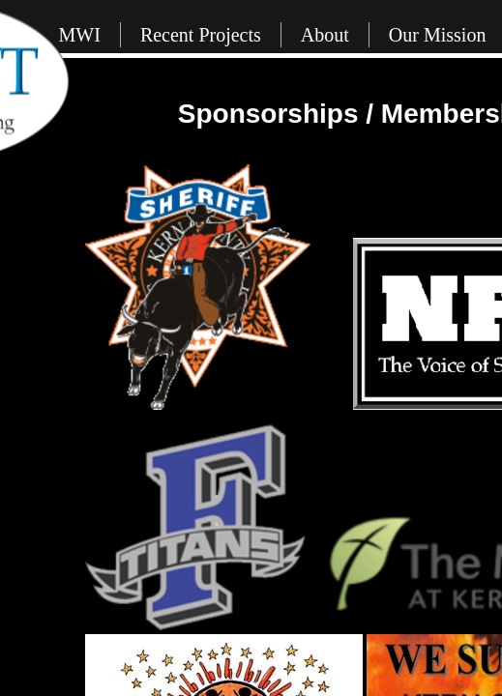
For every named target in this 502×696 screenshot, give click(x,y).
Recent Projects (200, 34)
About (325, 34)
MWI (80, 34)
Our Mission (438, 34)
